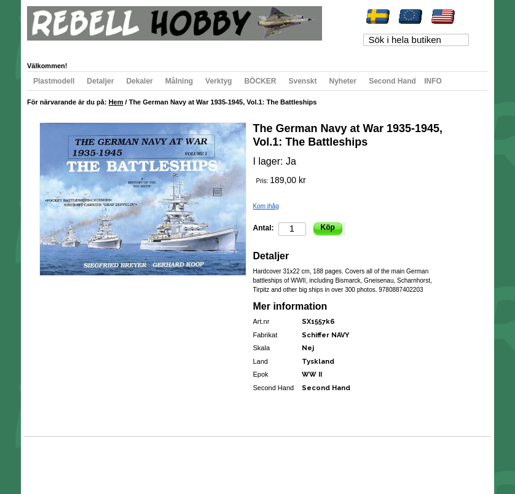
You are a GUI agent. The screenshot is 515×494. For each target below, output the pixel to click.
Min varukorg (152, 47)
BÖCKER (260, 81)
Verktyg (218, 81)
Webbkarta (52, 460)
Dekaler (139, 81)
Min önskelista (99, 47)
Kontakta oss (201, 460)
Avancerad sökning (150, 460)
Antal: (263, 228)
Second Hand (392, 81)
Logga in (279, 47)
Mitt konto (52, 47)
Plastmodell (53, 81)
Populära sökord (95, 460)
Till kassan (198, 47)
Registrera (240, 47)
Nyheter (343, 81)
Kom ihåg (266, 206)
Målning (179, 81)
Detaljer (100, 81)
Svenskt (302, 81)
